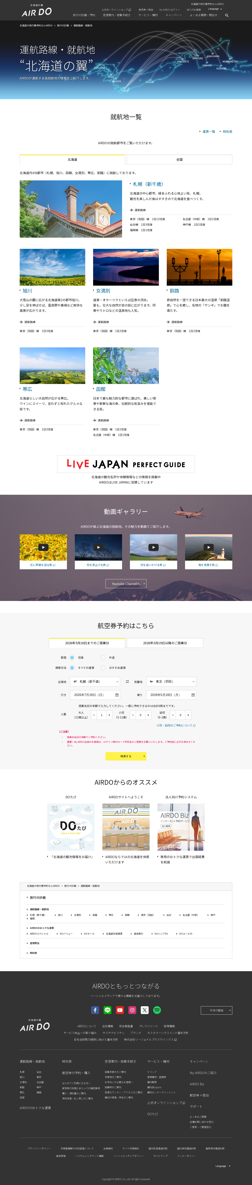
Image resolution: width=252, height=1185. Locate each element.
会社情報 (107, 1026)
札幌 (22, 1071)
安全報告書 (126, 1026)
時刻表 (227, 131)
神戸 (213, 914)
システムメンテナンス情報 (89, 1155)
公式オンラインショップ (115, 9)
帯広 (27, 388)
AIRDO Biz (197, 1084)
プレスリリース (148, 1026)
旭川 (27, 290)
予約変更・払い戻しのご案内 (77, 1098)
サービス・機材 (158, 1061)
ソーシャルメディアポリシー (128, 1155)
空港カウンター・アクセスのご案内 (123, 1092)
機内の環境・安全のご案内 (119, 1097)
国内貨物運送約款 (186, 1148)
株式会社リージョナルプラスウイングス (149, 1039)
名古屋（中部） (191, 914)
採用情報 (169, 1026)
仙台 (169, 914)
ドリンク (152, 1071)
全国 (179, 159)
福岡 (32, 918)
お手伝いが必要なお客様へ (119, 1082)
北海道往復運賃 (114, 933)
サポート (196, 1106)
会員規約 (108, 1148)
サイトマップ (160, 1155)
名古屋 (40, 1082)
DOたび (152, 1113)
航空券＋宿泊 (146, 9)
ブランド (135, 1033)
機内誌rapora (154, 1087)
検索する (132, 756)
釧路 (174, 290)
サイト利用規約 (130, 1148)
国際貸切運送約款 (215, 1148)
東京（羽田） (148, 914)
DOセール (89, 933)
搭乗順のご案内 (113, 1087)
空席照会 (34, 943)
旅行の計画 (38, 897)
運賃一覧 (209, 131)
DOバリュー (66, 933)
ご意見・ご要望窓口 (200, 1127)
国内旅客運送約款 (158, 1148)
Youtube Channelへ (129, 583)
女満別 (103, 290)
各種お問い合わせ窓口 (201, 1121)
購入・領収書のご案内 (74, 1093)
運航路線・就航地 (39, 909)
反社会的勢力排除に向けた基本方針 (96, 1039)
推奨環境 (61, 1155)
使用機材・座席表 (156, 1077)
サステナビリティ (113, 1033)
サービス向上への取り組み (80, 1033)
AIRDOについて (86, 1026)
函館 (101, 388)
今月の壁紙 (220, 1010)
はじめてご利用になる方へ (76, 1083)
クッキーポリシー (186, 1155)
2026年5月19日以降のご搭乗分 (165, 642)
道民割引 (138, 933)
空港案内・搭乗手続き (120, 1061)
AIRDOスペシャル (39, 933)
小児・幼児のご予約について (174, 725)
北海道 (72, 159)
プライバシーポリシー (39, 1148)
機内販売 (152, 1082)
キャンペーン (199, 1061)
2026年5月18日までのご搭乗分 (87, 642)
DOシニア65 (161, 933)
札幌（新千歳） (149, 183)
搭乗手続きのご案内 (115, 1071)
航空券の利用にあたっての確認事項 (81, 1088)
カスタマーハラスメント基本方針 (168, 1033)
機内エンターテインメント (161, 1092)
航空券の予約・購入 (76, 1072)
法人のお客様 (194, 9)
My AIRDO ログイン (169, 9)
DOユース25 (185, 933)
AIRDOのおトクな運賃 (42, 927)
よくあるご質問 (198, 1116)
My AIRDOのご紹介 (203, 1072)
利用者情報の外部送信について (77, 1148)
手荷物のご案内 (113, 1077)
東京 (39, 1077)
